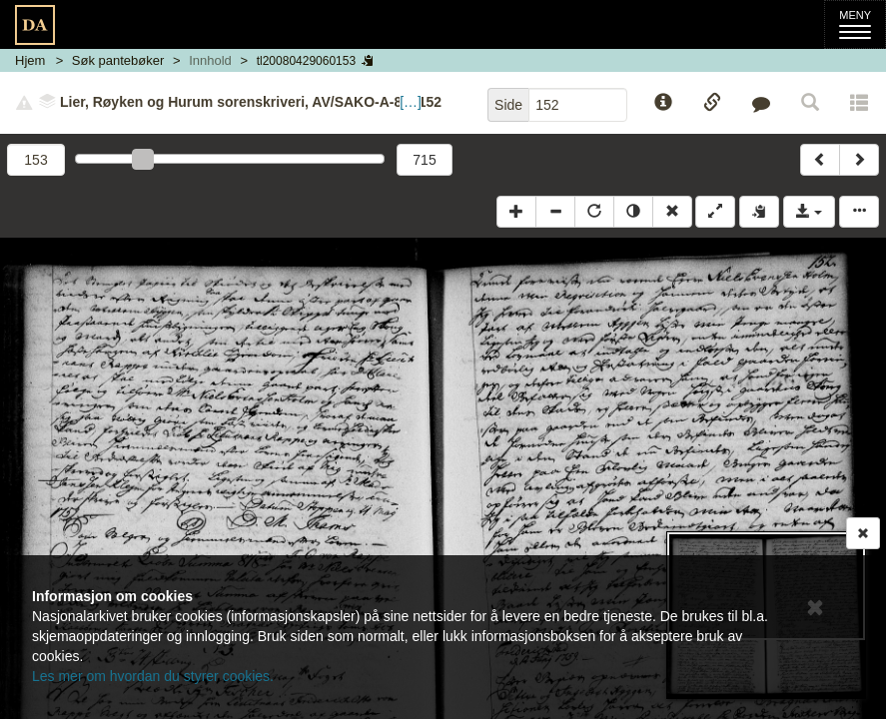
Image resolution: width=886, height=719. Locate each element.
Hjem (30, 60)
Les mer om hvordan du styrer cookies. (153, 676)
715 (424, 160)
